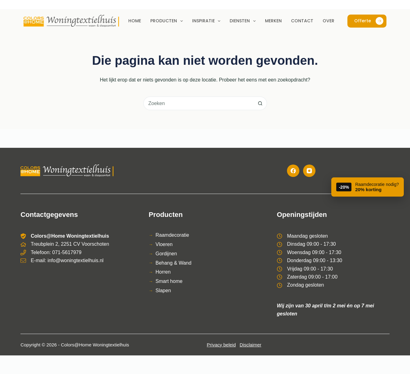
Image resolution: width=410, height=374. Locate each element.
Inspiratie (207, 21)
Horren (163, 272)
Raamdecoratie (172, 235)
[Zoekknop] (260, 103)
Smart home (169, 281)
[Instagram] (309, 171)
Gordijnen (166, 253)
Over (328, 21)
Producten (167, 21)
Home (134, 21)
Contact (302, 21)
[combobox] (199, 103)
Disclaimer (250, 344)
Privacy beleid (221, 344)
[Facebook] (293, 171)
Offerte (368, 21)
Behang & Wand (174, 263)
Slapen (163, 290)
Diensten (244, 21)
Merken (273, 21)
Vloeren (164, 244)
